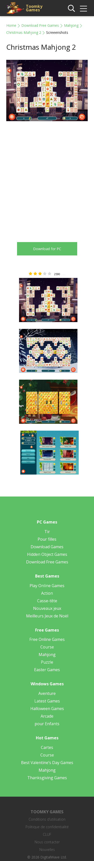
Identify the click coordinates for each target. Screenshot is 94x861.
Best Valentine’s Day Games (47, 762)
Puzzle (47, 662)
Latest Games (47, 701)
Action (47, 593)
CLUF (47, 834)
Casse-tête (47, 601)
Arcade (47, 716)
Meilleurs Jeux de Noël (47, 616)
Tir (47, 531)
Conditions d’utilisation (47, 819)
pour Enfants (47, 723)
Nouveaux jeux (47, 608)
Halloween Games (47, 708)
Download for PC (47, 248)
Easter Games (47, 669)
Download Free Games (40, 25)
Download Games (47, 547)
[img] (83, 9)
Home (11, 25)
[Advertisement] (47, 178)
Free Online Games (47, 639)
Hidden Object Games (47, 554)
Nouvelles (47, 849)
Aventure (47, 693)
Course (47, 647)
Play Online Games (47, 585)
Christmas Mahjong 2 (23, 32)
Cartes (47, 747)
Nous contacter (47, 842)
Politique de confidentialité (47, 826)
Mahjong (71, 25)
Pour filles (47, 539)
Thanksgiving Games (47, 777)
